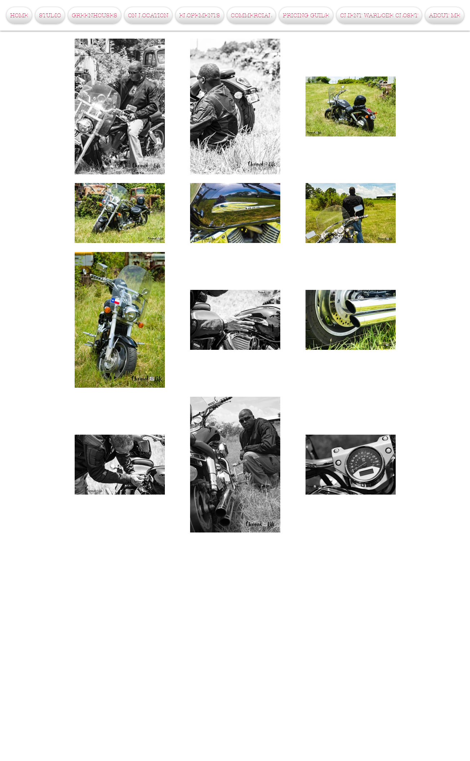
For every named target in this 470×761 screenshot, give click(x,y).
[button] (50, 15)
